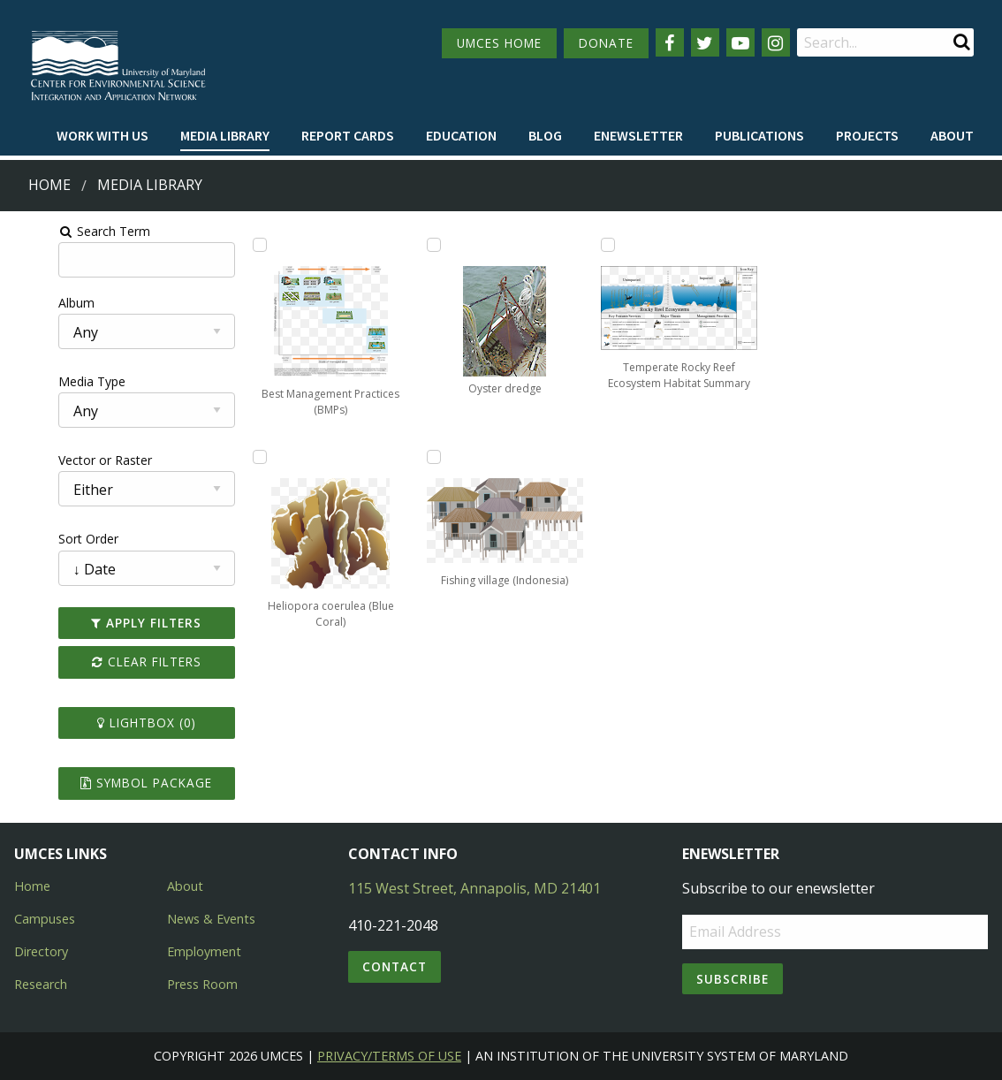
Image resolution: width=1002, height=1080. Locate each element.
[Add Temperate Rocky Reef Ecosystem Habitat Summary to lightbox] (848, 245)
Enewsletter (638, 135)
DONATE (606, 42)
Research (40, 984)
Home (49, 184)
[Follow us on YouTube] (740, 42)
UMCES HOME (499, 42)
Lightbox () (108, 722)
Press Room (202, 984)
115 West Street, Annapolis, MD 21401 (474, 888)
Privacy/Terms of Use (389, 1055)
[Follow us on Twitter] (705, 42)
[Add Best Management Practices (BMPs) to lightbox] (231, 245)
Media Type (45, 381)
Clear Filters (108, 661)
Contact (394, 966)
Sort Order (41, 538)
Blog (545, 135)
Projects (867, 135)
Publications (759, 135)
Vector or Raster (58, 460)
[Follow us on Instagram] (776, 42)
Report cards (347, 135)
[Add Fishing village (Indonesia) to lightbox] (694, 245)
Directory (41, 951)
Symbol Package (109, 782)
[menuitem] (102, 136)
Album (29, 302)
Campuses (44, 918)
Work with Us (102, 135)
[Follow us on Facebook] (670, 42)
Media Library (224, 135)
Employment (204, 951)
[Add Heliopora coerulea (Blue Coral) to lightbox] (386, 245)
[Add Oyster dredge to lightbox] (540, 245)
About (952, 135)
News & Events (211, 918)
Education (461, 135)
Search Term (57, 231)
